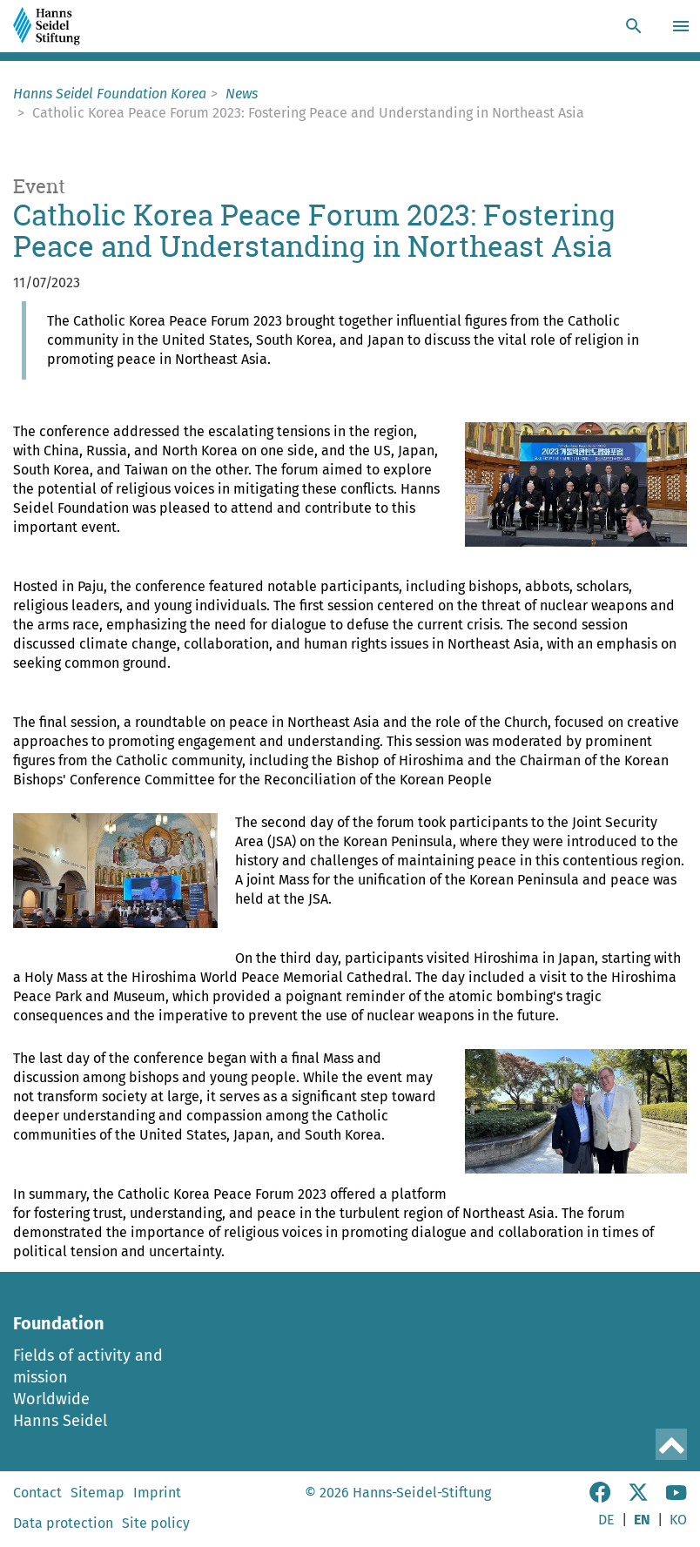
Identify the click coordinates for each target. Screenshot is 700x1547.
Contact (37, 1492)
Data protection (63, 1523)
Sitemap (98, 1492)
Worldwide (51, 1399)
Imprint (157, 1492)
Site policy (156, 1523)
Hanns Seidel (60, 1420)
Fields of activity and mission (88, 1366)
